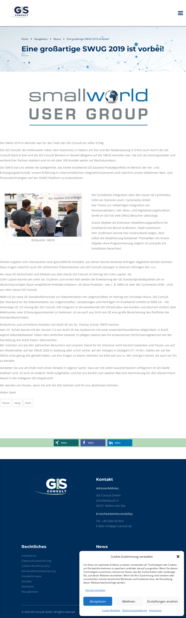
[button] (178, 557)
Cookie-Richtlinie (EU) (35, 565)
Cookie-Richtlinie (111, 610)
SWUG (17, 403)
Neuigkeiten (29, 591)
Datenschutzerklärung (134, 610)
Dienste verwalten (95, 590)
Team (28, 403)
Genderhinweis (31, 576)
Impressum (155, 610)
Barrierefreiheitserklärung (38, 571)
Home (24, 39)
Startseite (27, 586)
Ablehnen (128, 601)
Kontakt (26, 581)
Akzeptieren (98, 601)
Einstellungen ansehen (162, 601)
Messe (5, 403)
